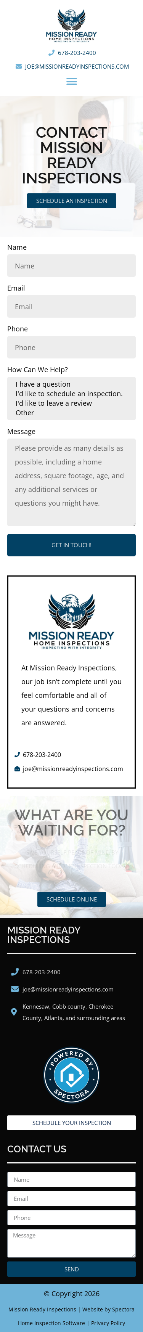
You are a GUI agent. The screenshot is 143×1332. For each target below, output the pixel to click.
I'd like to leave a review (72, 403)
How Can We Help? (37, 370)
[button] (71, 81)
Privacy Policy (108, 1323)
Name (17, 248)
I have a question (72, 384)
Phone (17, 329)
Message (21, 432)
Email (16, 288)
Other (72, 413)
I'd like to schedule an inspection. (72, 393)
